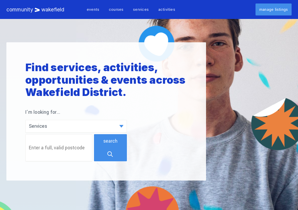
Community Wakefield (35, 9)
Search (110, 148)
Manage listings (273, 9)
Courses (116, 9)
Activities (166, 9)
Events (93, 9)
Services (141, 9)
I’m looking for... (42, 112)
